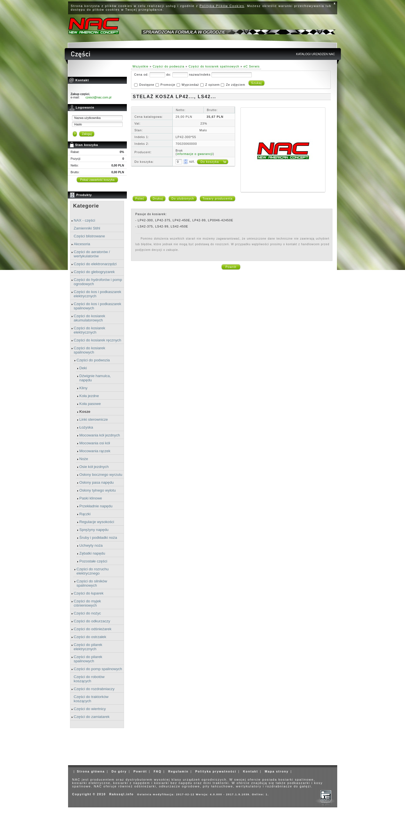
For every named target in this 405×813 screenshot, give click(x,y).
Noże (83, 459)
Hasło (78, 124)
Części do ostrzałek (90, 637)
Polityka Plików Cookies (222, 6)
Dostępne (146, 84)
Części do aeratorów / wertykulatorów (92, 254)
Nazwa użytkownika (87, 118)
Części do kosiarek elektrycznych (89, 330)
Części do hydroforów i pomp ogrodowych (98, 282)
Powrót (230, 267)
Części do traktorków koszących (91, 699)
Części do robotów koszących (89, 679)
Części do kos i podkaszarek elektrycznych (97, 294)
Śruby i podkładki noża (98, 537)
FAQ (157, 771)
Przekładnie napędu (95, 506)
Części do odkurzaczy (92, 621)
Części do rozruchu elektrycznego (92, 571)
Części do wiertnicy (90, 709)
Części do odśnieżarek (92, 629)
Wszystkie (140, 66)
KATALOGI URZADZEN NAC (315, 54)
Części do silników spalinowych (91, 583)
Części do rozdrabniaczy (94, 689)
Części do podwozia (93, 360)
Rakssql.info (121, 794)
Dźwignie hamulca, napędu (95, 378)
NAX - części (84, 220)
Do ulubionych (182, 198)
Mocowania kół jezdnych (99, 435)
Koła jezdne (89, 396)
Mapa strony (277, 771)
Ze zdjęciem (235, 84)
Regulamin (178, 771)
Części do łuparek (89, 593)
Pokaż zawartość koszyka (97, 179)
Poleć (139, 198)
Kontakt (250, 771)
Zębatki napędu (92, 553)
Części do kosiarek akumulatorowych (89, 318)
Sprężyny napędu (94, 530)
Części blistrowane (89, 236)
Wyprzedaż (190, 84)
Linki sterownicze (93, 419)
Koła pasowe (90, 404)
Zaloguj (87, 134)
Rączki (85, 514)
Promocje (168, 84)
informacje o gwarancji (195, 154)
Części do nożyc (87, 613)
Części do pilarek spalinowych (88, 659)
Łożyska (86, 427)
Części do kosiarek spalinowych (89, 350)
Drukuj (158, 198)
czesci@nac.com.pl (98, 97)
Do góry (119, 771)
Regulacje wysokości (96, 522)
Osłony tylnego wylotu (97, 490)
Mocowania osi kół (94, 443)
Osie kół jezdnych (94, 467)
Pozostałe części (93, 561)
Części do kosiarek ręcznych (97, 340)
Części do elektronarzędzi (95, 264)
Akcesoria (82, 244)
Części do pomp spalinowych (98, 669)
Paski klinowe (90, 498)
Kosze (84, 411)
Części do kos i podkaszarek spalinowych (97, 306)
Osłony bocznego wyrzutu (100, 474)
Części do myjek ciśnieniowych (87, 603)
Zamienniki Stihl (87, 228)
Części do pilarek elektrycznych (88, 647)
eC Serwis (252, 66)
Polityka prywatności (215, 771)
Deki (83, 368)
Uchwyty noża (91, 545)
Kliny (83, 388)
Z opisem (212, 84)
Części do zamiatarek (91, 717)
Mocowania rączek (94, 451)
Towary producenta (217, 198)
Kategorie (86, 206)
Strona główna (91, 771)
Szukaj (256, 83)
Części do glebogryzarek (94, 272)
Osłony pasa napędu (96, 482)
